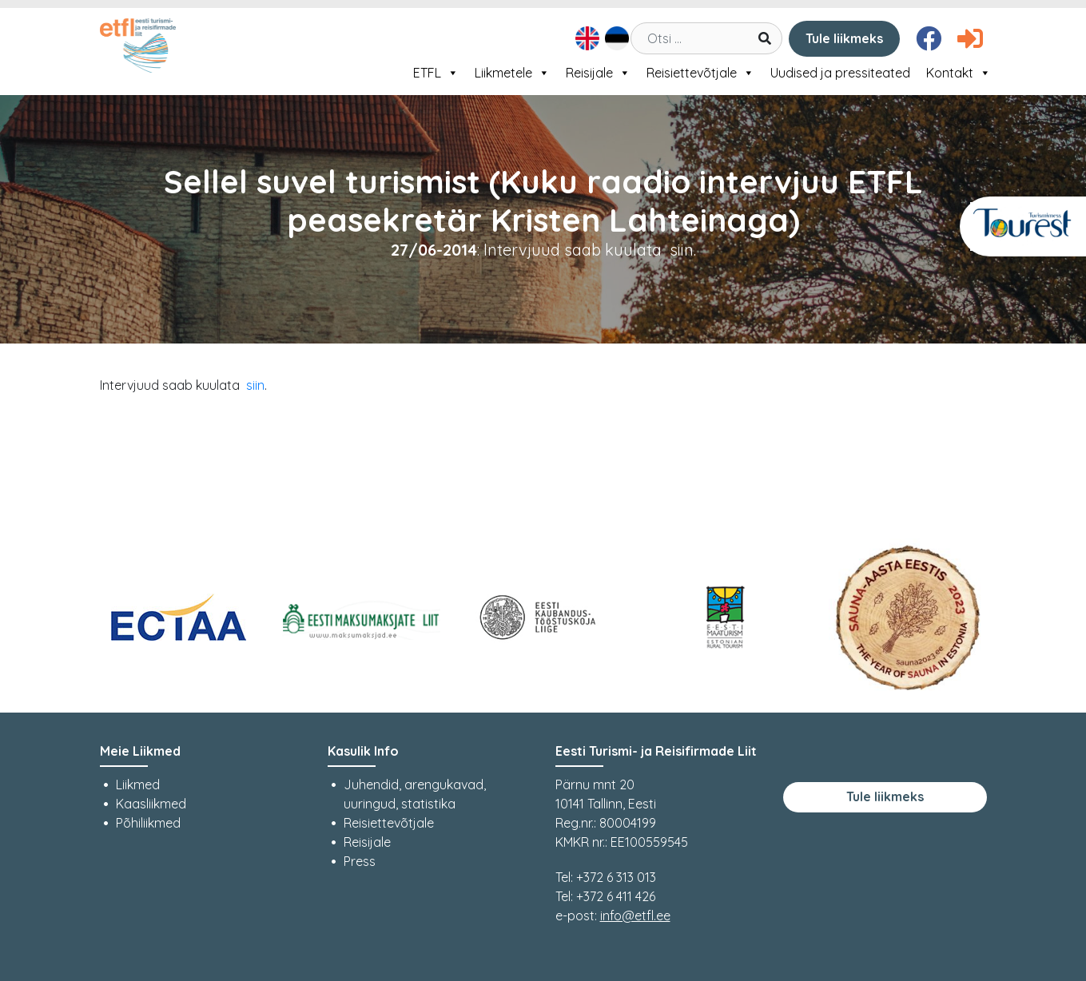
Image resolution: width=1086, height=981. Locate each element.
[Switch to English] (585, 38)
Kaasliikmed (151, 804)
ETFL (436, 73)
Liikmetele (512, 73)
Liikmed (138, 784)
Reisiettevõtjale (700, 73)
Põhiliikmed (148, 823)
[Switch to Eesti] (615, 38)
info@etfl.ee (635, 915)
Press (360, 861)
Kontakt (958, 73)
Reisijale (598, 73)
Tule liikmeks (844, 38)
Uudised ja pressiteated (840, 73)
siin (255, 385)
